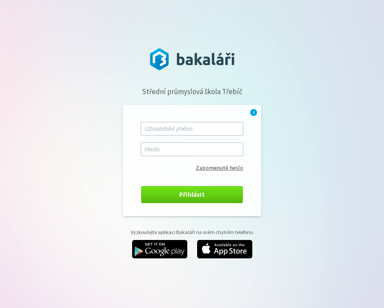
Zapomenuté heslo (219, 168)
